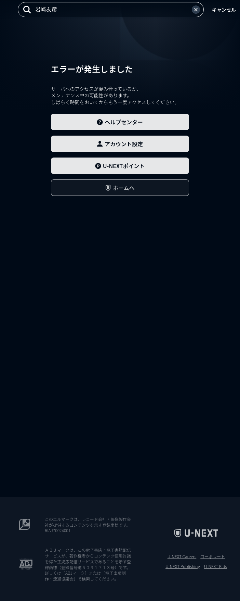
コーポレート (212, 556)
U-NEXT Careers (182, 556)
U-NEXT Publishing (182, 566)
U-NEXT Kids (215, 566)
